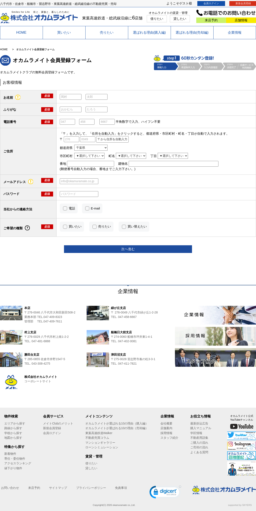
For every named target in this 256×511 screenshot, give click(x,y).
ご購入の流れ (199, 442)
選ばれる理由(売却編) (192, 32)
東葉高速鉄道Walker (98, 433)
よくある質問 (199, 452)
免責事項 (121, 487)
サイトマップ (58, 487)
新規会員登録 (52, 428)
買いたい (64, 32)
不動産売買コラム (97, 437)
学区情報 (196, 433)
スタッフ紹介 (169, 437)
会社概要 (166, 423)
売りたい (106, 32)
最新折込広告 (199, 423)
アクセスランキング (17, 463)
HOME (21, 32)
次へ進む (128, 249)
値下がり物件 (13, 468)
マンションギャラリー (100, 442)
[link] (165, 493)
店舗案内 (166, 428)
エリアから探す (14, 423)
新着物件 (10, 453)
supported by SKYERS (240, 505)
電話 (72, 208)
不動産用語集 (199, 437)
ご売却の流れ (199, 447)
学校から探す (13, 433)
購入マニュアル (200, 428)
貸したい (179, 18)
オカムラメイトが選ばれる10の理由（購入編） (116, 423)
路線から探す (13, 428)
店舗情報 (241, 20)
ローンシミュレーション (101, 447)
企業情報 (234, 32)
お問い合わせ (10, 487)
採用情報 (166, 433)
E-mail (95, 208)
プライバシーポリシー (91, 487)
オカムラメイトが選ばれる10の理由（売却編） (116, 428)
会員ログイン (211, 3)
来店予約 (211, 20)
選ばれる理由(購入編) (149, 32)
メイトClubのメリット (58, 423)
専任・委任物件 (14, 458)
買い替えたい (137, 226)
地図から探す (13, 437)
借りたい (156, 18)
